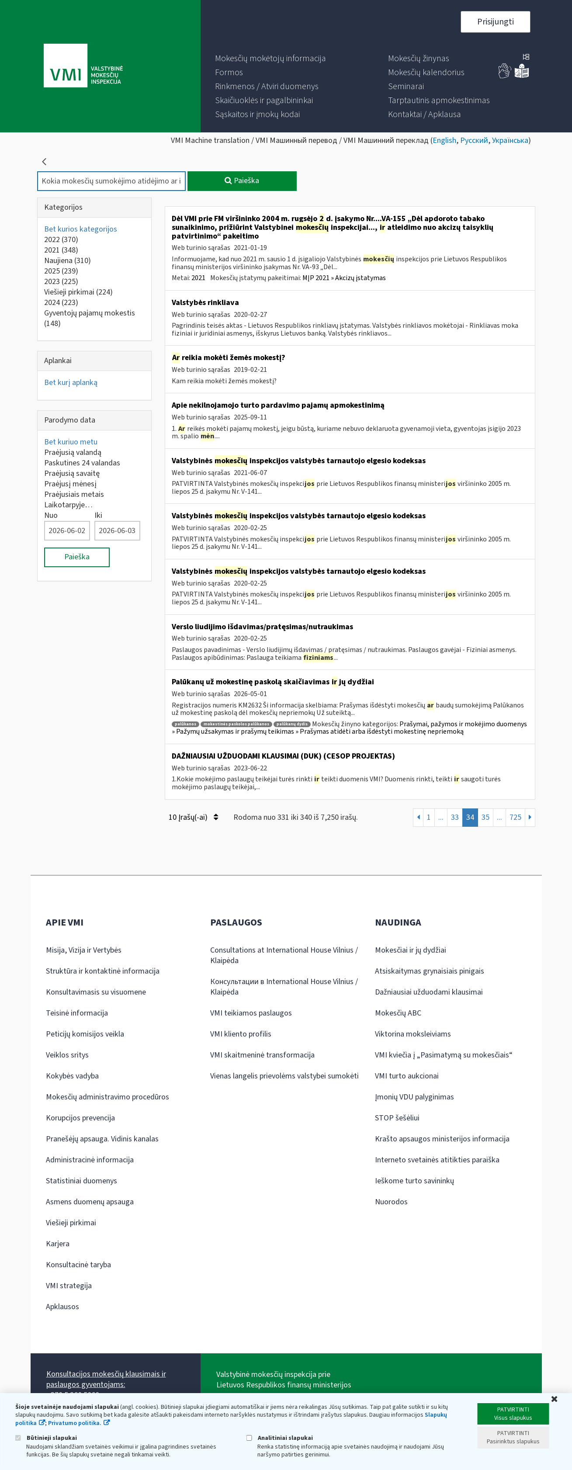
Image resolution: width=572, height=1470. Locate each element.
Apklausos (62, 1306)
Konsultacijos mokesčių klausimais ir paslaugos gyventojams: (106, 1379)
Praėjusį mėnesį (70, 483)
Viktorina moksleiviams (413, 1034)
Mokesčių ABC (398, 1013)
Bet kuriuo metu (70, 442)
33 (455, 817)
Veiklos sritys (67, 1055)
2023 (61, 281)
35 (485, 817)
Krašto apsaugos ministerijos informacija (442, 1139)
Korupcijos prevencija (80, 1118)
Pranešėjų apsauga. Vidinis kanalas (102, 1139)
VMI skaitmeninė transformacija (262, 1055)
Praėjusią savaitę (72, 473)
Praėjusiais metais (74, 494)
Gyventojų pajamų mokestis (89, 318)
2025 (61, 271)
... (441, 817)
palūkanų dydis (292, 724)
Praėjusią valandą (72, 452)
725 (515, 817)
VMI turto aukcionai (407, 1076)
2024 (61, 302)
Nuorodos (391, 1201)
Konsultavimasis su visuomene (96, 992)
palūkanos (185, 724)
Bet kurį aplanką (70, 382)
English (444, 140)
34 (470, 817)
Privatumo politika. (74, 1423)
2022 (61, 239)
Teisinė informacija (77, 1013)
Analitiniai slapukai (279, 1438)
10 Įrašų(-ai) (193, 817)
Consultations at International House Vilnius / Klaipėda (284, 955)
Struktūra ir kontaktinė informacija (102, 971)
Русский (474, 140)
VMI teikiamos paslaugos (251, 1013)
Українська (510, 140)
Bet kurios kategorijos (80, 229)
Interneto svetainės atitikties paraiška (437, 1160)
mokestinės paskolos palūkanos (236, 724)
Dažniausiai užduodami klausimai (429, 992)
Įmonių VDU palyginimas (414, 1097)
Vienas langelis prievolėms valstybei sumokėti (284, 1076)
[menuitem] (270, 58)
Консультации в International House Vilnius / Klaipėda (284, 987)
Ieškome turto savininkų (414, 1180)
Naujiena (67, 260)
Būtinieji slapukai (46, 1438)
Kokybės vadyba (72, 1076)
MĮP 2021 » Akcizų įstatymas (344, 278)
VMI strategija (69, 1285)
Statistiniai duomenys (81, 1180)
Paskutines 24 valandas (82, 463)
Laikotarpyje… (68, 504)
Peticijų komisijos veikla (85, 1034)
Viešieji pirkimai (78, 292)
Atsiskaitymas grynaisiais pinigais (429, 971)
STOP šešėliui (397, 1118)
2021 (61, 250)
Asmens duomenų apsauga (90, 1201)
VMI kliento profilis (240, 1034)
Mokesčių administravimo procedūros (107, 1097)
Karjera (57, 1243)
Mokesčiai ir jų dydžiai (410, 950)
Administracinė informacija (90, 1160)
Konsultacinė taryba (78, 1264)
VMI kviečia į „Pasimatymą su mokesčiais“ (444, 1055)
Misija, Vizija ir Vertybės (83, 950)
